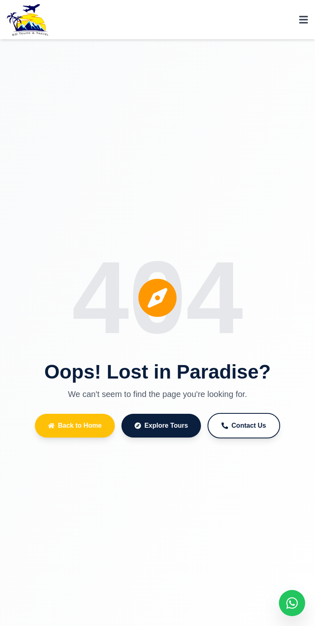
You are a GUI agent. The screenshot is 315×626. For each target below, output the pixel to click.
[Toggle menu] (303, 20)
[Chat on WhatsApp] (292, 603)
